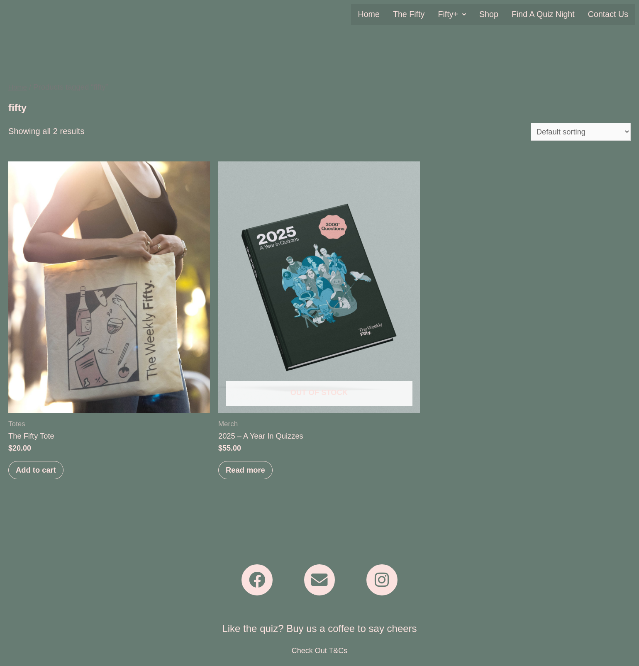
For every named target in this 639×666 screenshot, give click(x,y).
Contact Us (608, 14)
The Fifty (414, 14)
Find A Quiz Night (545, 14)
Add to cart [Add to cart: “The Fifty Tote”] (39, 473)
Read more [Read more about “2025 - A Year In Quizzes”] (248, 473)
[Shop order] (576, 131)
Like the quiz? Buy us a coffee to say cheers (319, 636)
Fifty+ (456, 14)
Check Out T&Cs (320, 658)
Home (374, 14)
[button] (456, 14)
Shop (492, 14)
